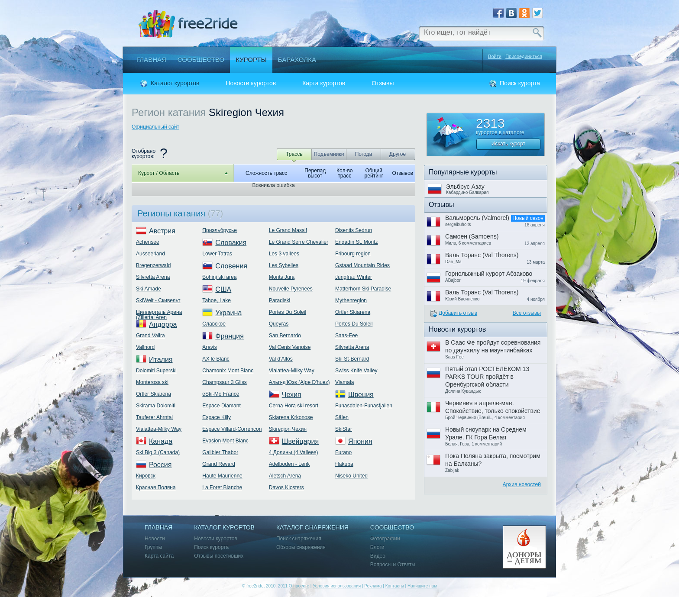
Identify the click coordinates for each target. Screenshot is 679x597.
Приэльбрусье (219, 230)
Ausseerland (150, 254)
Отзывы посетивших (218, 556)
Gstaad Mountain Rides (362, 265)
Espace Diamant (221, 406)
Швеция (361, 394)
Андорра (163, 324)
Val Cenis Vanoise (290, 347)
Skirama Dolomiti (155, 406)
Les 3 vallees (284, 254)
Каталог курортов (175, 83)
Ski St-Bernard (352, 359)
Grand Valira (150, 335)
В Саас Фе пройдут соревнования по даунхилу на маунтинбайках (492, 346)
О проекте (299, 586)
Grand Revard (218, 464)
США (223, 289)
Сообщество (201, 59)
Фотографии (385, 539)
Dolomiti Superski (156, 371)
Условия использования (337, 586)
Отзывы (383, 83)
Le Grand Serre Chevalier (298, 242)
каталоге (513, 132)
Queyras (279, 324)
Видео (377, 556)
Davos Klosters (286, 487)
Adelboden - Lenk (289, 464)
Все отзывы (527, 313)
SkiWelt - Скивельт (158, 300)
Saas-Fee (346, 335)
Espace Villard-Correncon (232, 429)
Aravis (209, 347)
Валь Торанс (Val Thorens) (481, 255)
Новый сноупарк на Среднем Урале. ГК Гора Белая (486, 433)
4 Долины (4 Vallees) (293, 452)
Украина (228, 312)
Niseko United (351, 476)
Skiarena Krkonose (291, 417)
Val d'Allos (281, 359)
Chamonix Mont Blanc (227, 371)
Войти (494, 56)
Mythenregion (351, 300)
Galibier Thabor (220, 452)
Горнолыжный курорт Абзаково (488, 273)
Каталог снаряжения (312, 527)
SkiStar (343, 429)
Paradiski (280, 300)
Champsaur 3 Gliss (224, 382)
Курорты (251, 59)
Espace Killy (216, 417)
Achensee (147, 242)
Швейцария (300, 441)
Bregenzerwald (153, 265)
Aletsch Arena (285, 476)
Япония (360, 441)
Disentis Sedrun (353, 230)
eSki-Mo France (220, 394)
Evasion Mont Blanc (225, 441)
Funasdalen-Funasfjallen (363, 406)
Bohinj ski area (219, 277)
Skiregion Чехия (288, 429)
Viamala (344, 382)
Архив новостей (522, 484)
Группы (153, 547)
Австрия (162, 231)
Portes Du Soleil (287, 312)
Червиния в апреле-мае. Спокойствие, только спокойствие (492, 407)
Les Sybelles (283, 265)
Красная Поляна (156, 487)
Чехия (291, 394)
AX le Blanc (215, 359)
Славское (214, 324)
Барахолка (297, 59)
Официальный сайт (155, 127)
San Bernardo (285, 335)
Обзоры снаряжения (301, 547)
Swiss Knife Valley (356, 371)
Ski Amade (148, 289)
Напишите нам (422, 586)
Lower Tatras (217, 254)
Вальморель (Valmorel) (477, 217)
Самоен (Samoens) (471, 236)
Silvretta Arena (153, 277)
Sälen (342, 417)
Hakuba (344, 464)
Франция (229, 336)
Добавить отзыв (458, 313)
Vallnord (145, 347)
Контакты (394, 586)
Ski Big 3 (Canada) (158, 452)
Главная (151, 59)
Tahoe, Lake (216, 300)
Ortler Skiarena (153, 394)
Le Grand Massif (288, 230)
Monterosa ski (152, 382)
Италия (160, 359)
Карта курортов (323, 83)
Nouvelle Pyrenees (291, 289)
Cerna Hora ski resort (293, 406)
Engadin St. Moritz (356, 242)
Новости (155, 539)
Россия (160, 464)
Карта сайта (159, 556)
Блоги (377, 547)
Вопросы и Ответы (392, 565)
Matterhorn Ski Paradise (363, 289)
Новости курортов (251, 83)
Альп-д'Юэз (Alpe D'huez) (299, 382)
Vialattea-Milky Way (158, 429)
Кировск (145, 476)
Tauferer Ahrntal (154, 417)
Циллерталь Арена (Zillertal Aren (159, 314)
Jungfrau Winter (353, 277)
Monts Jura (282, 277)
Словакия (230, 242)
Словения (231, 266)
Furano (343, 452)
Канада (160, 441)
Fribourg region (353, 254)
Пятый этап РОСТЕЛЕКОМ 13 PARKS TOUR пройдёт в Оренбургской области (487, 376)
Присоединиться (523, 56)
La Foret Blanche (222, 487)
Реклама (373, 586)
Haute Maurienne (222, 476)
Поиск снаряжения (298, 539)
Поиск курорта (520, 83)
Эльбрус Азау (465, 186)
